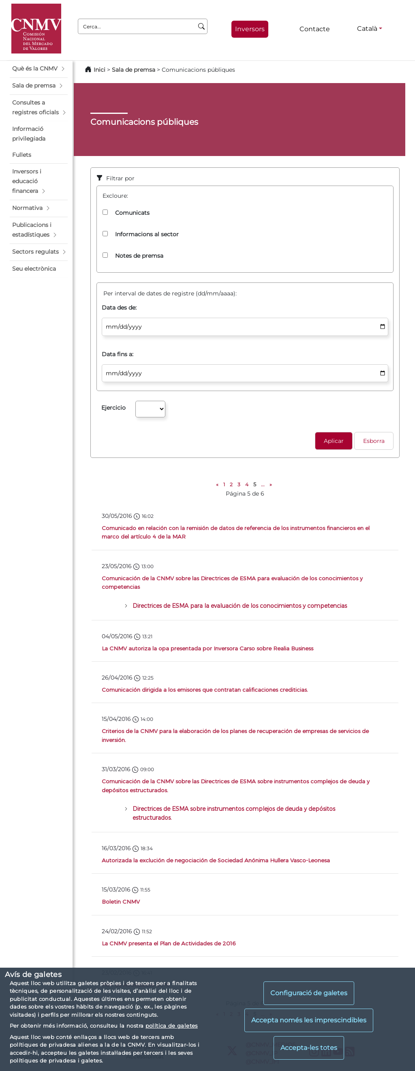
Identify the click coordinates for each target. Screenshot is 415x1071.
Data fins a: (117, 354)
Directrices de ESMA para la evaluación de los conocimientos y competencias (240, 605)
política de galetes (171, 1025)
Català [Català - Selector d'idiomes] (367, 28)
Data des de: (119, 307)
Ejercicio (113, 407)
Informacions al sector (147, 234)
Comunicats (132, 212)
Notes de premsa (139, 255)
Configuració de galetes (308, 993)
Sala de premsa (134, 69)
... (263, 484)
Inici (99, 69)
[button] (39, 69)
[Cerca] (202, 26)
